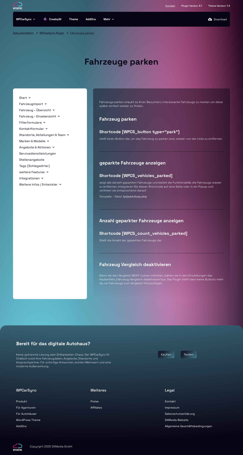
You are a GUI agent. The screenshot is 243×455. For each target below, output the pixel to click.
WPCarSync (25, 19)
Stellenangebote (31, 160)
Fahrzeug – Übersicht (37, 110)
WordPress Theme (28, 420)
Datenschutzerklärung (180, 414)
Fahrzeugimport (33, 104)
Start (25, 97)
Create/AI (52, 19)
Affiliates (96, 407)
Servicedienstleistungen (37, 153)
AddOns (91, 19)
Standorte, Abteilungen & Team (44, 135)
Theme (73, 19)
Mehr (109, 19)
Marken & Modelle (34, 141)
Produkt (21, 401)
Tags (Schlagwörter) (34, 166)
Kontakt (170, 5)
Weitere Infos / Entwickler (40, 184)
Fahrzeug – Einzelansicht (39, 116)
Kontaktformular (33, 128)
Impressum (172, 407)
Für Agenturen (26, 407)
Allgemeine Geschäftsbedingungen (188, 426)
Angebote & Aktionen (37, 147)
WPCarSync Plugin (52, 33)
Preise (95, 401)
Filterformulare (32, 122)
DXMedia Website (176, 420)
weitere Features (34, 172)
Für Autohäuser (26, 414)
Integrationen (31, 178)
